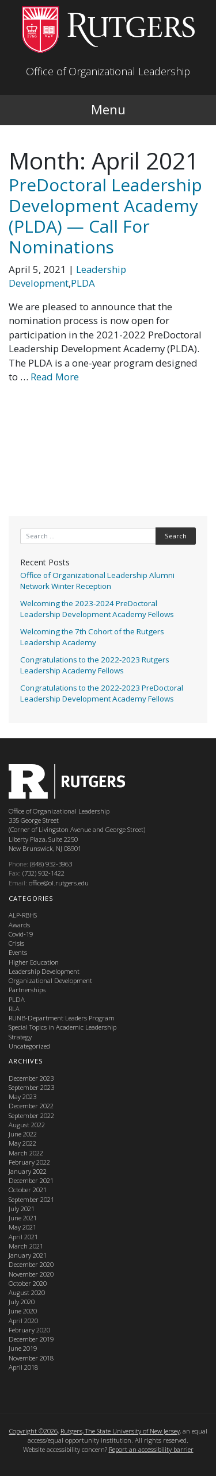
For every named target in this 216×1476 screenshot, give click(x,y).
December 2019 (31, 1339)
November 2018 (31, 1358)
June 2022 (23, 1134)
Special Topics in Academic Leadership (62, 1027)
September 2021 (31, 1199)
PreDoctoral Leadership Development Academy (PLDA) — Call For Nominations (105, 216)
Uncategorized (29, 1046)
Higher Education (34, 962)
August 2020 (27, 1292)
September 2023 (31, 1087)
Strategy (20, 1036)
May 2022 (22, 1143)
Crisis (16, 943)
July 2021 (22, 1208)
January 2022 (28, 1171)
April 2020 (23, 1320)
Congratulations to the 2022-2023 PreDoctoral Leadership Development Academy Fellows (101, 693)
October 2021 (28, 1189)
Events (18, 952)
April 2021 (23, 1236)
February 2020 (29, 1329)
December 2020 (31, 1264)
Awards (19, 924)
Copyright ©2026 (33, 1431)
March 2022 (26, 1153)
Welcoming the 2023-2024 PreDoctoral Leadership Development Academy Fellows (97, 608)
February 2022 (29, 1162)
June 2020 (23, 1311)
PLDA (83, 283)
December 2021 (31, 1180)
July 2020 (22, 1301)
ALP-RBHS (23, 915)
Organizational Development (50, 980)
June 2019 (23, 1348)
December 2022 (31, 1105)
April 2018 (23, 1367)
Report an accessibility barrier (151, 1449)
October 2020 (28, 1283)
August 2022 (27, 1124)
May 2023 (22, 1096)
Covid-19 (21, 934)
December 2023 (31, 1078)
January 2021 (28, 1255)
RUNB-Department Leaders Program (62, 1017)
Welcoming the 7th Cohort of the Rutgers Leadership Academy (92, 637)
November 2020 (31, 1274)
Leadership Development (67, 276)
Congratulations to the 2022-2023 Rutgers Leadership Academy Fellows (94, 665)
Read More (55, 376)
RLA (14, 1008)
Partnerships (27, 989)
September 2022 (31, 1115)
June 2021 (23, 1217)
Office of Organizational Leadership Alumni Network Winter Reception (97, 580)
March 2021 (26, 1246)
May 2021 (22, 1227)
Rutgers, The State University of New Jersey (120, 1431)
